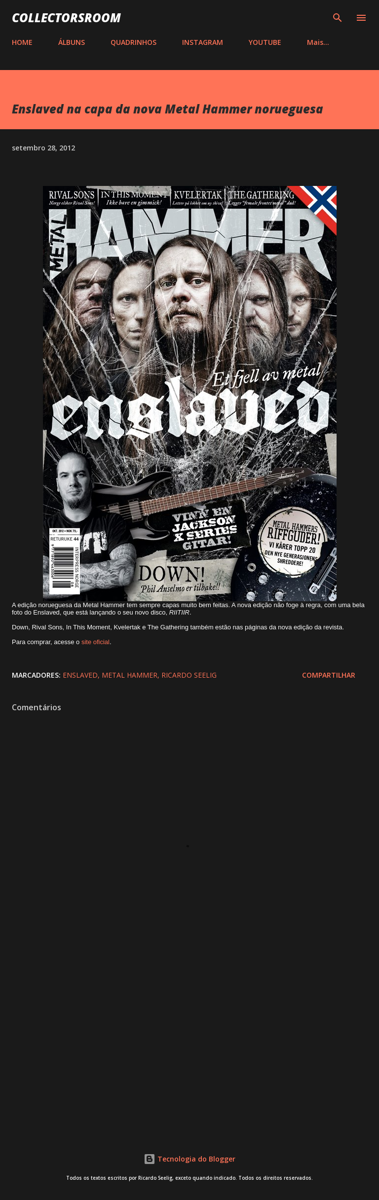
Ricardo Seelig (189, 675)
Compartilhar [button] (328, 675)
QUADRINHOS (133, 42)
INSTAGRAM (202, 42)
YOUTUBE (265, 42)
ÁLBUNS (71, 42)
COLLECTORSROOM (66, 17)
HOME (22, 42)
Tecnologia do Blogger (189, 1159)
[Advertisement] (189, 1042)
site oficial (95, 642)
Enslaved (80, 675)
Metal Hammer (129, 675)
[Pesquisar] (337, 18)
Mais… (318, 42)
